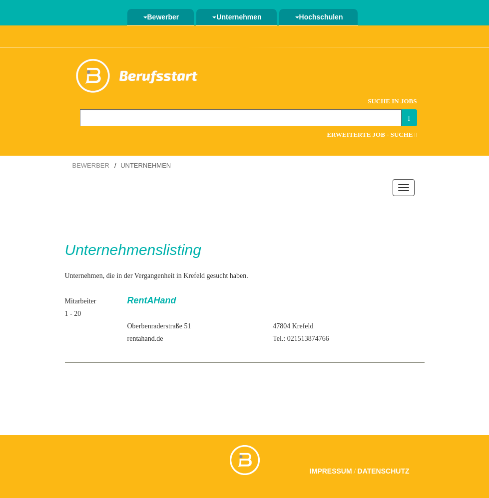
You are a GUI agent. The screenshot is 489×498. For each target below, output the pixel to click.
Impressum (331, 471)
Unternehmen (236, 17)
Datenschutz (384, 471)
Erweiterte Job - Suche (372, 134)
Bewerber (161, 17)
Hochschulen (319, 17)
